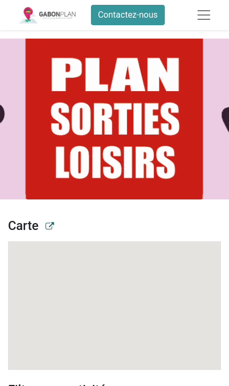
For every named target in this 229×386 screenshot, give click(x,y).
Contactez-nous (128, 15)
